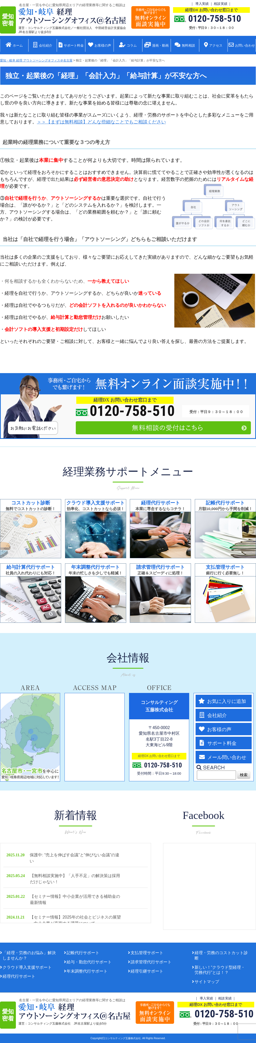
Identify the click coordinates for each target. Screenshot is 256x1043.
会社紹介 (42, 45)
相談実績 (220, 4)
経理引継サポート (147, 971)
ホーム (14, 45)
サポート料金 (71, 45)
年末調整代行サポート (87, 971)
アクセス (213, 45)
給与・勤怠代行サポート (89, 962)
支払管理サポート (147, 953)
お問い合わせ (242, 45)
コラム (128, 45)
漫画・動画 (156, 45)
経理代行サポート (19, 976)
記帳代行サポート (83, 953)
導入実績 (202, 4)
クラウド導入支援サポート (27, 967)
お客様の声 (99, 45)
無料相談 (185, 45)
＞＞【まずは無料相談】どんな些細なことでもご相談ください (101, 121)
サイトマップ (207, 981)
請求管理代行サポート (151, 962)
